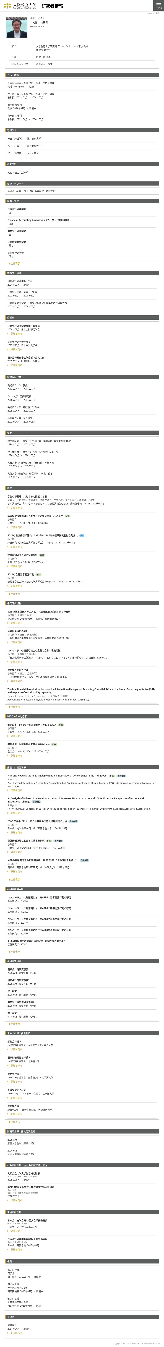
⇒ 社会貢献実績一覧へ (35, 1165)
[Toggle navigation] (158, 5)
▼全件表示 (14, 263)
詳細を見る (14, 333)
